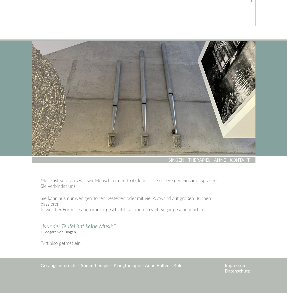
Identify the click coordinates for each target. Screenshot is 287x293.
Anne (220, 160)
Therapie (198, 160)
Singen (176, 160)
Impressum (235, 265)
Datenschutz (237, 270)
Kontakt (240, 160)
